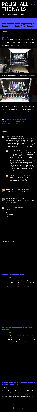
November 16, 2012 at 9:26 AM (18, 136)
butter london (10, 119)
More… (22, 14)
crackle (23, 119)
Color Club (18, 119)
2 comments (9, 400)
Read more (32, 290)
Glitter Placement (12, 14)
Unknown (8, 136)
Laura (11, 150)
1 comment (9, 290)
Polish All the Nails (15, 6)
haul (10, 121)
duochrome (5, 121)
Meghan (8, 198)
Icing (16, 121)
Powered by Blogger (18, 408)
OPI (27, 121)
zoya (17, 123)
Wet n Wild (12, 123)
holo (13, 121)
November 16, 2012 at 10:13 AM (23, 175)
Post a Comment (10, 345)
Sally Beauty (5, 123)
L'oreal (20, 121)
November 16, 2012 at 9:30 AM (21, 150)
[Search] (31, 2)
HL (6, 207)
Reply (7, 186)
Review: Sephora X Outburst (13, 275)
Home (3, 14)
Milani (24, 121)
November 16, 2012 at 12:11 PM (18, 198)
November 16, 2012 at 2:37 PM (15, 207)
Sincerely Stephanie (10, 189)
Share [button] (3, 126)
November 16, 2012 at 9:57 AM (24, 189)
